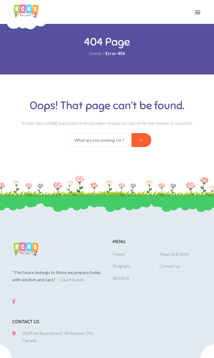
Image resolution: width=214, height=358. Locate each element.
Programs (122, 265)
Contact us (169, 265)
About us (121, 277)
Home (95, 53)
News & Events (174, 254)
